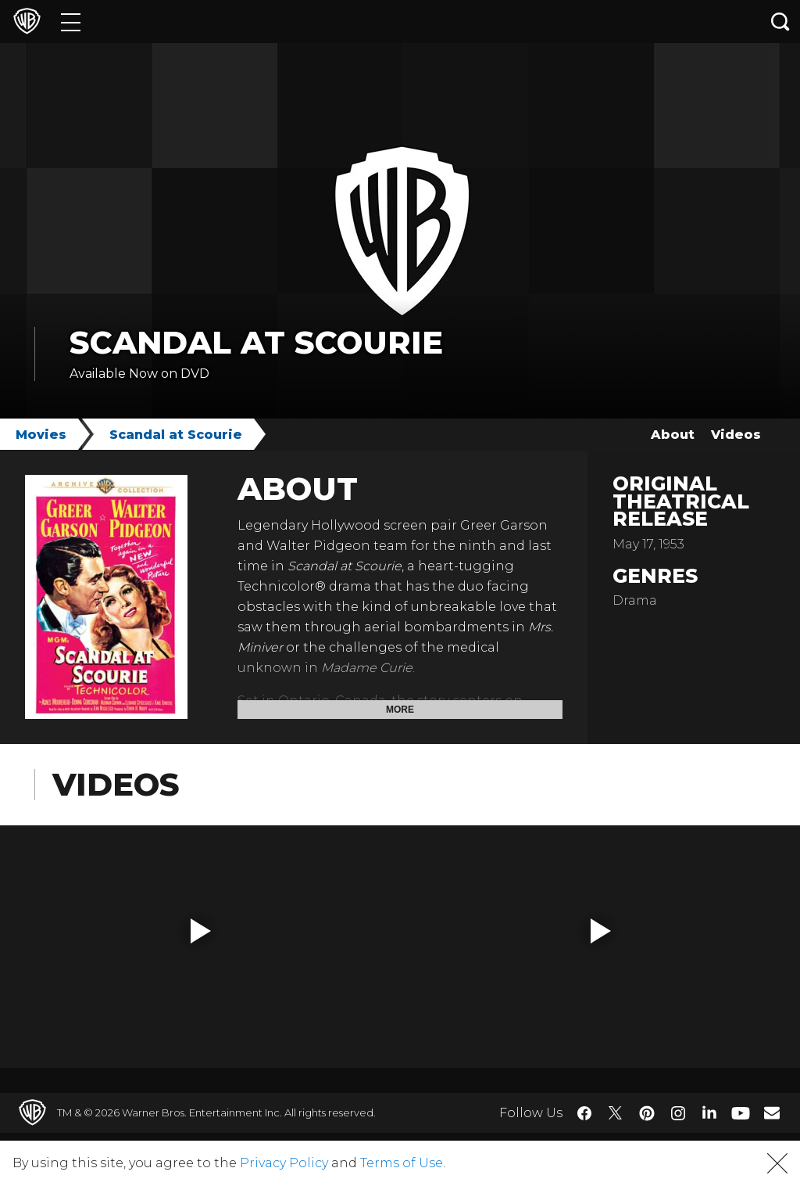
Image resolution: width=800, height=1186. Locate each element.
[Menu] (70, 21)
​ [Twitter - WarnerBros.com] (615, 1113)
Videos (736, 434)
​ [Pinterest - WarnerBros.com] (647, 1113)
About (673, 434)
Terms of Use (401, 1162)
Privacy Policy (284, 1162)
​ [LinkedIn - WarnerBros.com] (709, 1112)
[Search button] (780, 21)
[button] (201, 930)
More (400, 709)
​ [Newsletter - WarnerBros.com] (771, 1112)
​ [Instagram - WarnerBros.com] (678, 1113)
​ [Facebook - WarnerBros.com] (584, 1113)
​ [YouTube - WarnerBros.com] (740, 1113)
